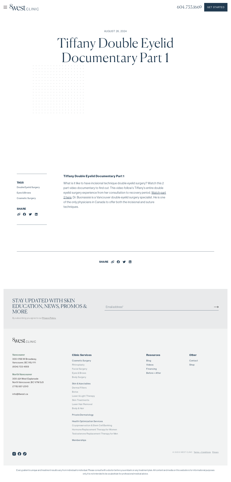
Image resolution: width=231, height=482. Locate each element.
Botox (75, 391)
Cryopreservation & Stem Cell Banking (92, 425)
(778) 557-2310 (20, 386)
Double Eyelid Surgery (28, 187)
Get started (216, 7)
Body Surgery (79, 377)
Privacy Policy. (49, 318)
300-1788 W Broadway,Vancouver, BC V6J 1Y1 (24, 361)
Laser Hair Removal (82, 404)
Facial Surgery (79, 368)
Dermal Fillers (79, 387)
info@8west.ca (20, 394)
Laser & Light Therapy (83, 396)
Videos (149, 364)
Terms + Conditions (202, 452)
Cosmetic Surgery (26, 198)
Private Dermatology (83, 414)
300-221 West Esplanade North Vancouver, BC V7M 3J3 (28, 380)
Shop (192, 364)
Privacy (215, 452)
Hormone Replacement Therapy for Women (94, 429)
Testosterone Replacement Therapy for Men (95, 433)
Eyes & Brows (24, 192)
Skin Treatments (80, 400)
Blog (148, 360)
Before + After (153, 373)
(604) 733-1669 (20, 366)
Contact (193, 360)
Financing (151, 368)
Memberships (79, 440)
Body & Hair (78, 408)
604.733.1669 (189, 7)
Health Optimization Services (87, 421)
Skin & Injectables (81, 383)
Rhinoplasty (78, 364)
